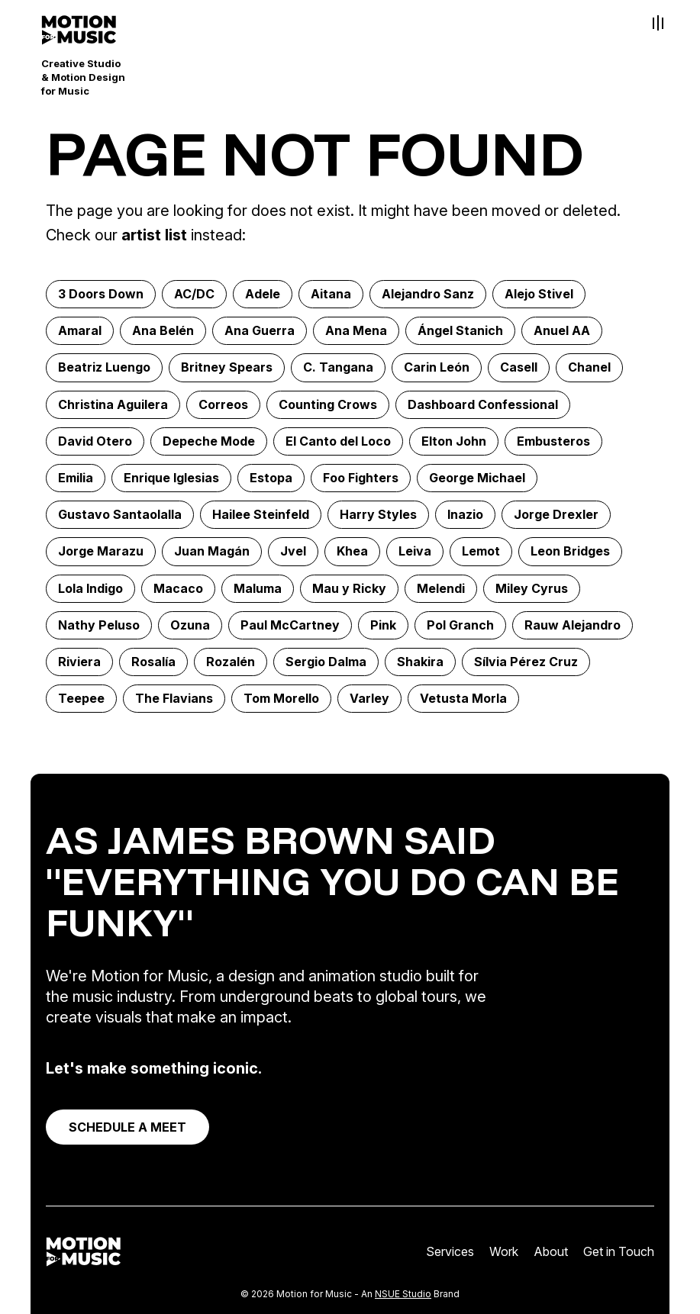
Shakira (420, 661)
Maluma (258, 588)
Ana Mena (356, 330)
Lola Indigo (90, 588)
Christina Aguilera (113, 404)
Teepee (81, 698)
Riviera (79, 661)
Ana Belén (163, 330)
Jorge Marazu (101, 551)
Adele (262, 293)
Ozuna (190, 625)
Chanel (589, 367)
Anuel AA (562, 330)
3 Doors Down (101, 293)
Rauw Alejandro (572, 625)
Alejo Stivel (539, 293)
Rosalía (153, 661)
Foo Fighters (360, 477)
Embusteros (553, 441)
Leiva (414, 551)
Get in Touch (618, 1251)
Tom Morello (281, 698)
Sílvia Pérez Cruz (526, 661)
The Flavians (174, 698)
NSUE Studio (403, 1294)
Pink (383, 625)
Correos (223, 404)
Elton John (453, 441)
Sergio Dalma (325, 661)
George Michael (477, 477)
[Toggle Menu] (658, 22)
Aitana (331, 293)
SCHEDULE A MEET (127, 1127)
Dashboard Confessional (483, 404)
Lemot (481, 551)
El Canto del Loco (338, 441)
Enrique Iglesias (171, 477)
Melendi (441, 588)
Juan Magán (212, 551)
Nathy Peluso (99, 625)
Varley (369, 698)
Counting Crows (328, 404)
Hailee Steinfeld (260, 514)
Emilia (75, 477)
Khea (352, 551)
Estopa (271, 477)
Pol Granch (460, 625)
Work (503, 1251)
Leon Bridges (570, 551)
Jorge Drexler (556, 514)
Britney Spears (227, 367)
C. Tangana (338, 367)
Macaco (178, 588)
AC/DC (194, 293)
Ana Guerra (259, 330)
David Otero (95, 441)
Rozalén (230, 661)
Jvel (293, 551)
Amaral (80, 330)
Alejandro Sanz (428, 293)
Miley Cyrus (531, 588)
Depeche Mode (209, 441)
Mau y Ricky (349, 588)
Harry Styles (378, 514)
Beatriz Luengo (104, 367)
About (551, 1251)
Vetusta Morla (463, 698)
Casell (518, 367)
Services (450, 1251)
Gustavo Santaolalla (120, 514)
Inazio (465, 514)
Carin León (436, 367)
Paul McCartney (290, 625)
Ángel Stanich (460, 330)
